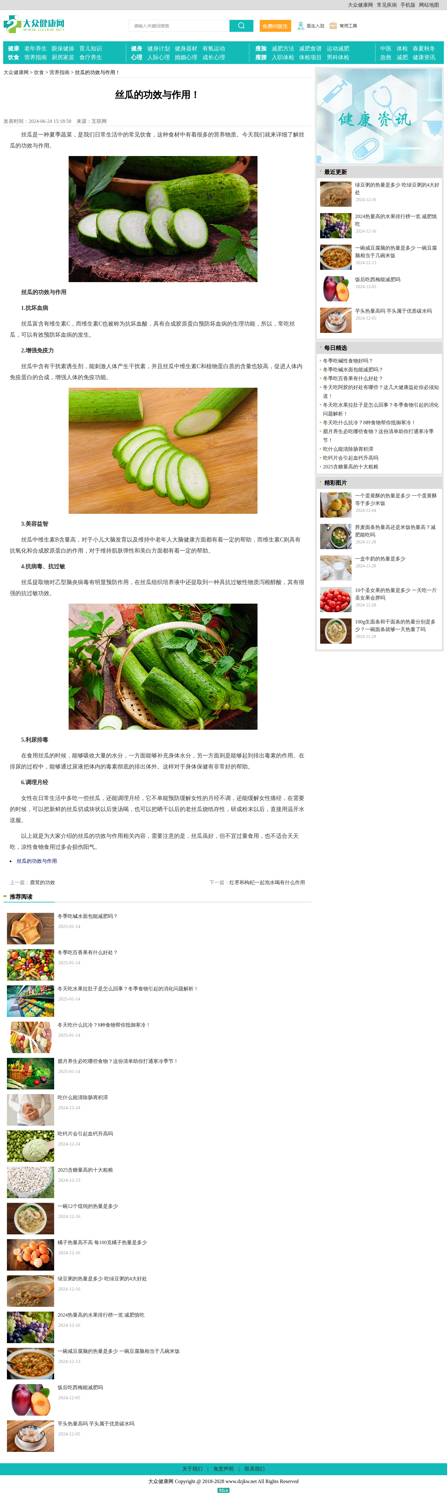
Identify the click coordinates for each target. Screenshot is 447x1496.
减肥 (402, 57)
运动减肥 (338, 48)
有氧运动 (213, 48)
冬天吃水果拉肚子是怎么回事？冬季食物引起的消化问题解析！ (128, 988)
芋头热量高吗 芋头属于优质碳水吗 (96, 1423)
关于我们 (192, 1468)
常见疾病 (387, 5)
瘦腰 (261, 57)
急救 (386, 57)
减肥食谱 (310, 48)
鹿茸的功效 (42, 882)
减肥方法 (283, 48)
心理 (136, 57)
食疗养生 (90, 57)
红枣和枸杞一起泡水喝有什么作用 (267, 882)
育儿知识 (90, 48)
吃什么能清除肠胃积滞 (83, 1097)
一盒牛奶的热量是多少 (380, 558)
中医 (386, 48)
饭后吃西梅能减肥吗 (80, 1387)
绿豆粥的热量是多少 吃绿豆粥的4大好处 (102, 1278)
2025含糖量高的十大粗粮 (85, 1170)
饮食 (13, 57)
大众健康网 (360, 5)
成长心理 (213, 57)
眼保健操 (63, 48)
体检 (402, 48)
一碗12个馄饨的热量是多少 (88, 1206)
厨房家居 (63, 57)
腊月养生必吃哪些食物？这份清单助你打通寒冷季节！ (118, 1061)
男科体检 (338, 57)
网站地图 (429, 5)
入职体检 (283, 57)
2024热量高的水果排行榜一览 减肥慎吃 (101, 1315)
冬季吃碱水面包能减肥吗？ (88, 916)
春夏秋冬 (424, 48)
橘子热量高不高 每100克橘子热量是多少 (102, 1242)
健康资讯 (424, 57)
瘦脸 (261, 48)
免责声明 (223, 1468)
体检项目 (310, 57)
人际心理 (158, 57)
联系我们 (255, 1468)
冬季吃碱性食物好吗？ (348, 360)
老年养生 (35, 48)
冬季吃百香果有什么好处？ (88, 952)
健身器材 (186, 48)
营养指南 (35, 57)
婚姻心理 (186, 57)
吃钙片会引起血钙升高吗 (85, 1133)
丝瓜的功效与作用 (37, 861)
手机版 (408, 5)
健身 (136, 48)
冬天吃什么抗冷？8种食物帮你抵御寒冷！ (104, 1025)
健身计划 (158, 48)
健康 (13, 48)
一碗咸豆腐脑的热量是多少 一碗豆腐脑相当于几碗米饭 (119, 1351)
